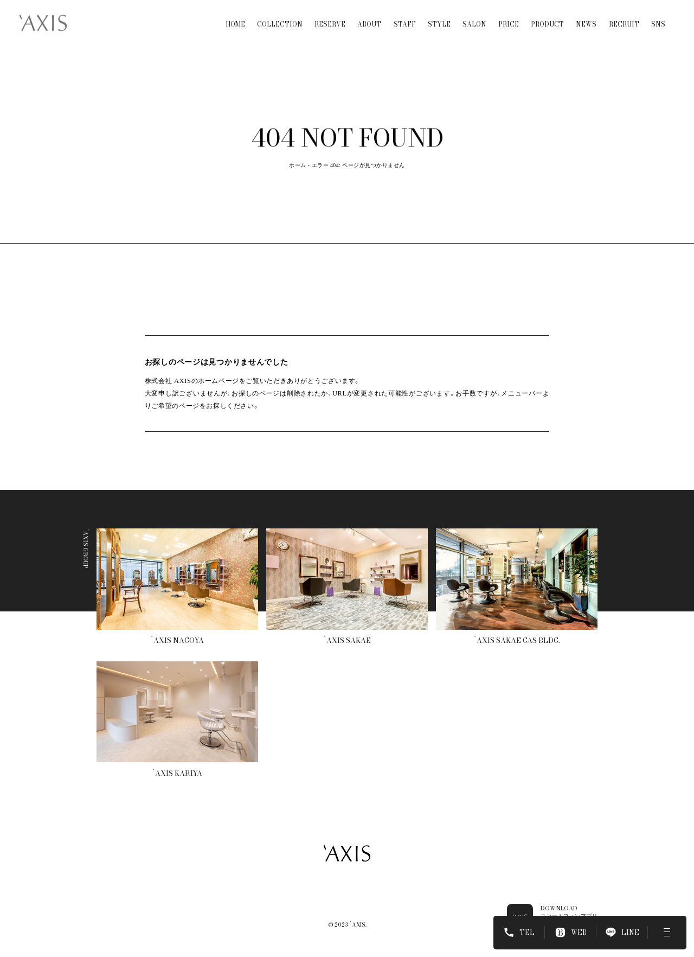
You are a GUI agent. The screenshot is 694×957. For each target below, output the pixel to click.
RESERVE (329, 16)
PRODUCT (547, 16)
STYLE (439, 16)
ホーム (297, 165)
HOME (235, 16)
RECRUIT (624, 16)
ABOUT (369, 16)
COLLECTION (280, 16)
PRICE (508, 16)
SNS (658, 16)
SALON (474, 16)
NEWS (586, 16)
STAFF (405, 16)
